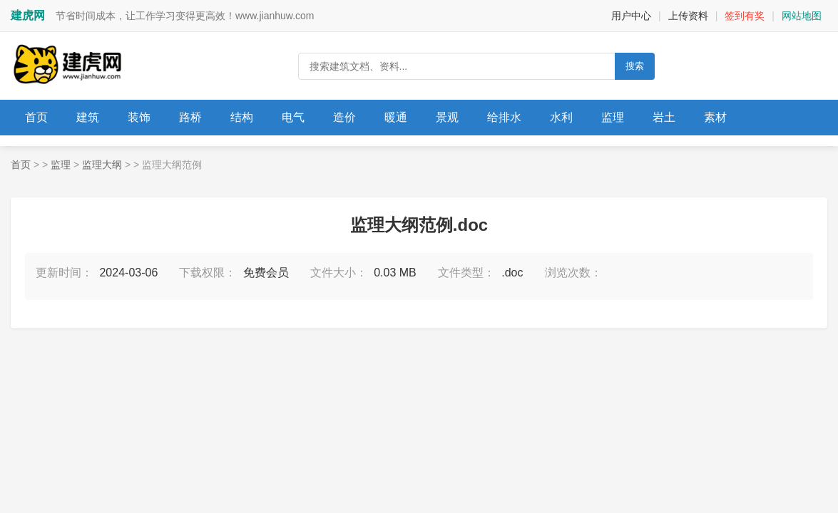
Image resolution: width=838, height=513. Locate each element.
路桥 (190, 117)
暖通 (395, 117)
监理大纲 (102, 164)
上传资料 (688, 15)
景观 (447, 117)
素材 (715, 117)
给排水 (504, 117)
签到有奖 (745, 15)
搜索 (634, 66)
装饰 (139, 117)
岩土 (664, 117)
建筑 (87, 117)
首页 (36, 117)
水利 (561, 117)
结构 (241, 117)
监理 (612, 117)
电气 (293, 117)
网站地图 (802, 15)
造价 (344, 117)
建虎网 (28, 15)
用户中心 (631, 15)
